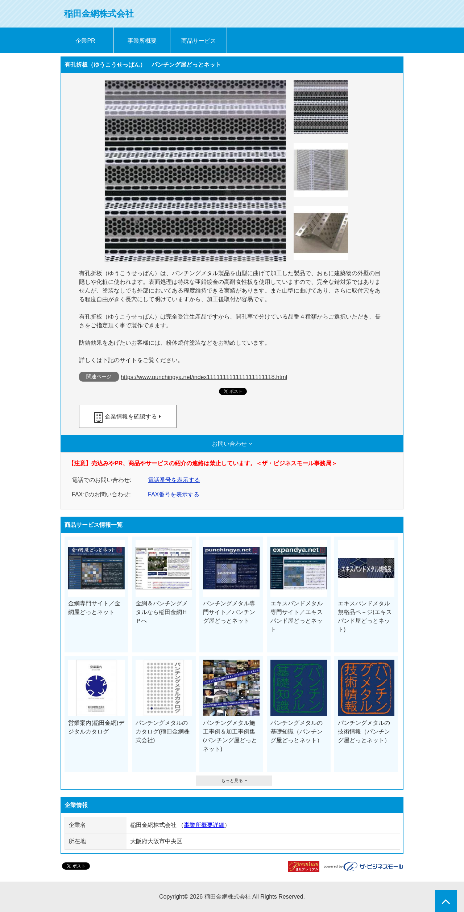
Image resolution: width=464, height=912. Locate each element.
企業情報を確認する (131, 416)
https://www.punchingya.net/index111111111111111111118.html (204, 377)
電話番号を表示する (174, 480)
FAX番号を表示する (173, 494)
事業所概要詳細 (204, 825)
